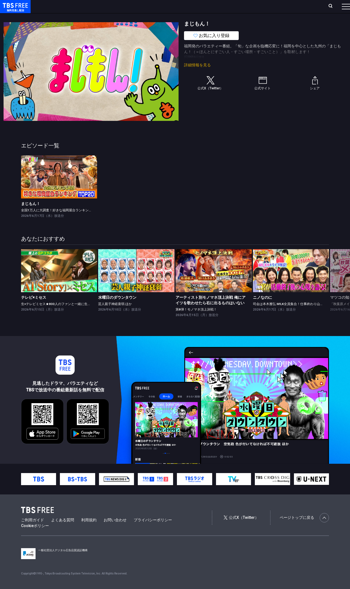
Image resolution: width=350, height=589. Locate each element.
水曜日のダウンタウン (117, 308)
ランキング (103, 6)
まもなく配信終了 (84, 17)
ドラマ (110, 17)
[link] (59, 187)
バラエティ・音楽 (136, 17)
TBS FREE (14, 9)
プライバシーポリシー (153, 531)
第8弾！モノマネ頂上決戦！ (196, 320)
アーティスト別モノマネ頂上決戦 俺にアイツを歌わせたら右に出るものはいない (211, 311)
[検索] (294, 6)
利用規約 (89, 531)
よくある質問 (62, 531)
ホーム (62, 6)
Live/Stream (129, 6)
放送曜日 (80, 6)
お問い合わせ (115, 531)
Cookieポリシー (35, 536)
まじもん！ (30, 214)
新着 (59, 17)
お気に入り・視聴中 (162, 6)
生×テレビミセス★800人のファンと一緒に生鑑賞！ (59, 315)
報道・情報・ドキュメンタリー (181, 17)
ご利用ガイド (32, 531)
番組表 (333, 6)
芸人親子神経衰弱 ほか (115, 315)
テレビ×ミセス (33, 308)
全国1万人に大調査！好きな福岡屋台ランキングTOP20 (61, 221)
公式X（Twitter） (241, 528)
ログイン (243, 6)
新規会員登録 (270, 6)
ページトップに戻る (304, 528)
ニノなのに (262, 308)
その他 (217, 17)
